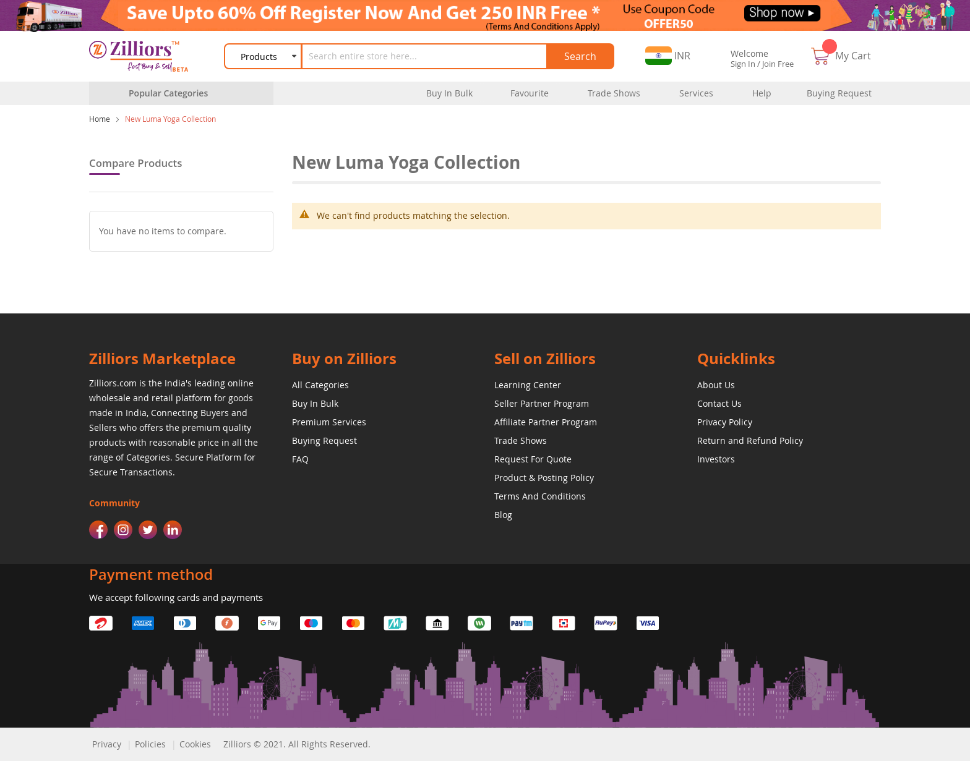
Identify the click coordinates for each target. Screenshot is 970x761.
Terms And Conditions (540, 496)
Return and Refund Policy (750, 440)
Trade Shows (520, 440)
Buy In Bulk (315, 403)
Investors (716, 459)
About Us (716, 385)
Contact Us (719, 403)
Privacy (106, 744)
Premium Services (329, 422)
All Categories (320, 385)
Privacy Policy (724, 422)
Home (99, 119)
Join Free (778, 63)
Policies (150, 744)
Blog (503, 515)
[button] (667, 56)
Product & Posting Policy (544, 477)
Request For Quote (533, 459)
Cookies (195, 744)
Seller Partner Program (541, 403)
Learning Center (527, 385)
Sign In (743, 63)
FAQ (300, 459)
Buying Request (324, 440)
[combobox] (424, 56)
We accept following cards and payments (176, 597)
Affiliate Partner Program (545, 422)
